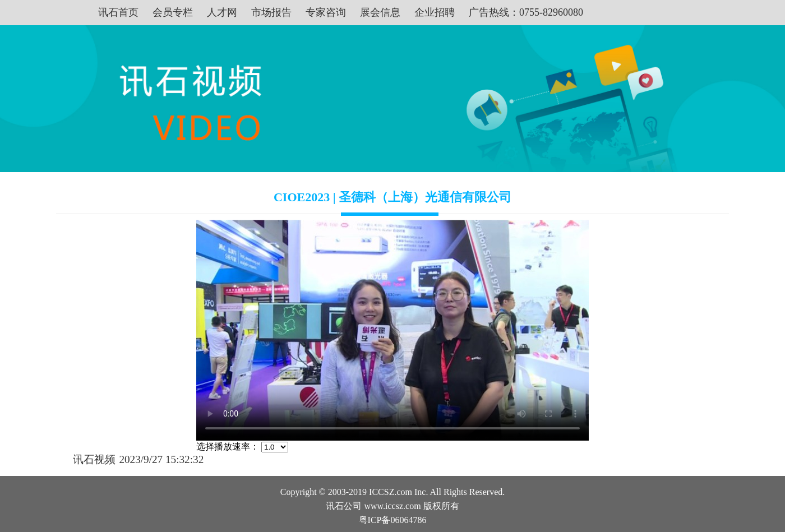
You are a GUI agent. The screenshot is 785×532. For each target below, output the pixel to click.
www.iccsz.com (392, 506)
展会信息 (380, 12)
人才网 (222, 12)
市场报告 (271, 12)
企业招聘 (434, 12)
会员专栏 (173, 12)
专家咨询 (326, 12)
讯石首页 (118, 12)
